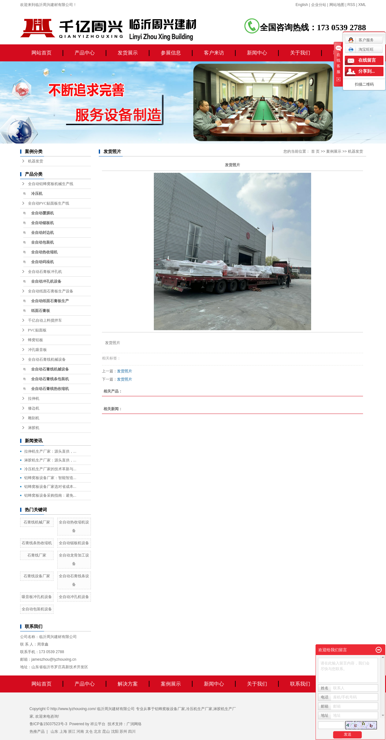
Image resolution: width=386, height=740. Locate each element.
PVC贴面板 (37, 330)
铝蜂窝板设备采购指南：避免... (50, 495)
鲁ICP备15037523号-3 (48, 724)
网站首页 (41, 52)
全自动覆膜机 (42, 213)
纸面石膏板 (40, 310)
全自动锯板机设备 (74, 543)
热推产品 (37, 731)
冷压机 (36, 193)
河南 (80, 731)
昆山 (106, 731)
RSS (351, 5)
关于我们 (300, 52)
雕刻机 (33, 418)
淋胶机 (33, 428)
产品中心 (85, 52)
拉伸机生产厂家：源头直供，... (50, 451)
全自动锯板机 (42, 223)
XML (362, 5)
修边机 (33, 408)
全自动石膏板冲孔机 (45, 271)
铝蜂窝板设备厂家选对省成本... (50, 486)
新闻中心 (257, 52)
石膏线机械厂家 (37, 522)
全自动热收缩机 (44, 252)
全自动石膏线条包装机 (50, 379)
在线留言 (367, 60)
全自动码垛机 (42, 262)
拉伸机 (33, 398)
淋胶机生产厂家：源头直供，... (50, 460)
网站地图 (336, 5)
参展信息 (171, 52)
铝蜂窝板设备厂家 (170, 709)
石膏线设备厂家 (37, 576)
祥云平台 (97, 724)
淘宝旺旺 (361, 49)
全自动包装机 (42, 242)
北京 (97, 731)
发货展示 (128, 52)
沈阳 (115, 731)
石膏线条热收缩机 (37, 543)
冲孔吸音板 (37, 349)
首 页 (315, 151)
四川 (132, 731)
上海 (63, 731)
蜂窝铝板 (35, 340)
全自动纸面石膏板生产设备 (50, 291)
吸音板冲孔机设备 (37, 597)
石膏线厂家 (36, 555)
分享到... (366, 71)
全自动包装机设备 (37, 609)
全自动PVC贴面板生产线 (48, 203)
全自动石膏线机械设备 (47, 359)
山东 (54, 731)
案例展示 (333, 151)
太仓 (89, 731)
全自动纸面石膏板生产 (50, 301)
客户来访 (214, 52)
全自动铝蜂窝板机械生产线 (50, 184)
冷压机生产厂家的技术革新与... (50, 469)
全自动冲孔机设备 (46, 281)
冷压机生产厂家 (199, 709)
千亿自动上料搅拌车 (45, 320)
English (302, 5)
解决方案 (128, 683)
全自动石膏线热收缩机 (50, 389)
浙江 (72, 731)
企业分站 (318, 5)
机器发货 (35, 161)
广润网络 (134, 724)
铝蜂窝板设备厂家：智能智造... (50, 478)
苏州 (123, 731)
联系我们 (300, 683)
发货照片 (124, 371)
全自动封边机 (42, 232)
